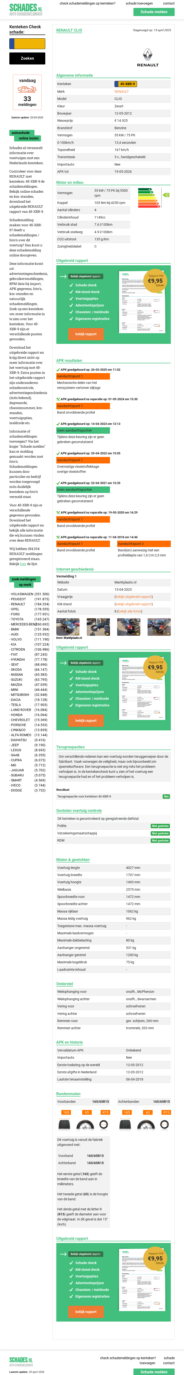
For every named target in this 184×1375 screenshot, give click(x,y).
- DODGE (27, 790)
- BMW (27, 629)
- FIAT (27, 654)
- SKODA (27, 669)
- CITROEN (27, 649)
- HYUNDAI (27, 659)
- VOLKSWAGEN (27, 594)
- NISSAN (27, 674)
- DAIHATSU (27, 740)
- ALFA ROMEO (27, 735)
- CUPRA (27, 760)
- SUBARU (27, 775)
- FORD (27, 614)
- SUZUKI (27, 679)
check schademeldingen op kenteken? (87, 3)
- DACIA (27, 699)
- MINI (27, 689)
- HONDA (27, 714)
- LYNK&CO (27, 730)
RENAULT (122, 91)
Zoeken (27, 58)
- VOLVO (27, 639)
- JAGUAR (27, 770)
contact (169, 3)
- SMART (27, 780)
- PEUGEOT (27, 599)
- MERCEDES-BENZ (27, 624)
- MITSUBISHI (27, 694)
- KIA (27, 644)
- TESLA (27, 704)
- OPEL (27, 609)
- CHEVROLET (27, 719)
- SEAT (27, 664)
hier (23, 563)
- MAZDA (27, 684)
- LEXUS (27, 750)
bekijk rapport (86, 334)
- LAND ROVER (27, 709)
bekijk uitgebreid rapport (134, 597)
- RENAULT (27, 604)
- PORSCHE (27, 725)
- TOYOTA (27, 619)
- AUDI (27, 634)
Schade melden (154, 12)
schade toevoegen (139, 3)
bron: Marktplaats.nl (69, 638)
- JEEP (27, 745)
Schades (25, 9)
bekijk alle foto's (129, 611)
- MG (27, 765)
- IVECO (27, 785)
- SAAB (27, 755)
